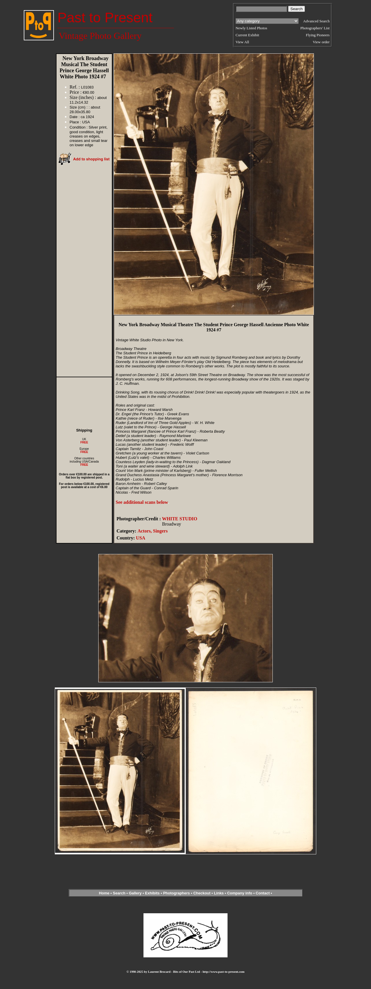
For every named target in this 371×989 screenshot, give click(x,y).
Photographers (176, 893)
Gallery (135, 893)
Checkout (201, 893)
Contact (263, 893)
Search (119, 893)
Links (219, 893)
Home (104, 893)
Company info (240, 893)
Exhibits (152, 893)
